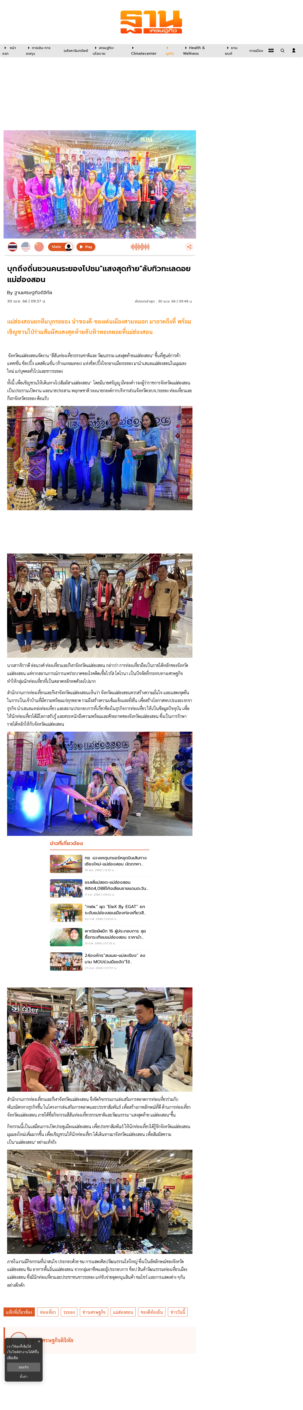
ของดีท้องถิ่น (152, 1312)
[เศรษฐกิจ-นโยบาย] (109, 50)
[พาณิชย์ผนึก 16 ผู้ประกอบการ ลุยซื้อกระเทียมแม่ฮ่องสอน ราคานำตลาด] (99, 937)
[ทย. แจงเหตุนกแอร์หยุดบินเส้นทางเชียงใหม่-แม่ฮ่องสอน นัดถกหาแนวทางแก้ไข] (99, 864)
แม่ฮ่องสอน (123, 1312)
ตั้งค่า (24, 1376)
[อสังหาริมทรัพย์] (75, 50)
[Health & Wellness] (201, 50)
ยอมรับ (24, 1367)
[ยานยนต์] (234, 50)
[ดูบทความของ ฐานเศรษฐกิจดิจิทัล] (100, 1340)
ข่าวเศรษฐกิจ (94, 1312)
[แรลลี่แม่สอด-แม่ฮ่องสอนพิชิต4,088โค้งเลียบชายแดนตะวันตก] (99, 889)
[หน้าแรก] (11, 50)
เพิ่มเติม (12, 1357)
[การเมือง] (255, 50)
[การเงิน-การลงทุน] (42, 50)
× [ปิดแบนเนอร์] (39, 1341)
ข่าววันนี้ (177, 1312)
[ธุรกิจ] (171, 50)
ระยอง (69, 1312)
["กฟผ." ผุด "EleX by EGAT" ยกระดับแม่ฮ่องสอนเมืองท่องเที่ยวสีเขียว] (99, 913)
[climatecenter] (145, 50)
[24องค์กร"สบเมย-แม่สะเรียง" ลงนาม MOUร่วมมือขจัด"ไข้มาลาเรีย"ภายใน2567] (99, 962)
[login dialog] (293, 50)
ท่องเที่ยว (48, 1312)
